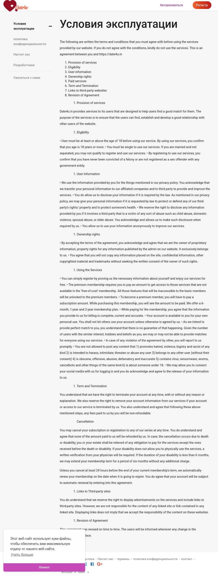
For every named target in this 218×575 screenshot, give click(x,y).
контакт (186, 559)
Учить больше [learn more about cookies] (22, 554)
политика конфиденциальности (29, 41)
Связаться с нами (26, 78)
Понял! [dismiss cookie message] (44, 567)
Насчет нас (21, 54)
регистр (202, 5)
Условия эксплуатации (23, 26)
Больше (69, 572)
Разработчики (24, 65)
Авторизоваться (171, 5)
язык (84, 572)
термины (123, 559)
